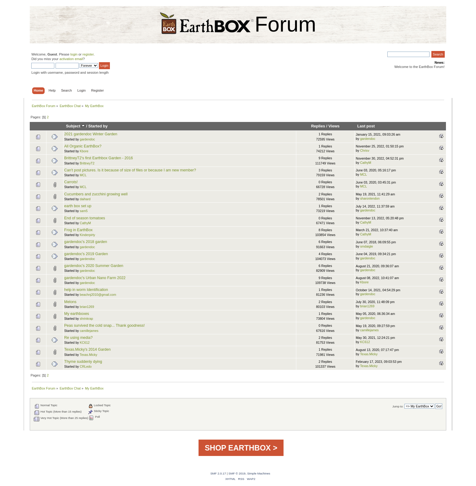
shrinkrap (86, 318)
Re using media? (78, 338)
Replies (318, 126)
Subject (75, 126)
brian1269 (87, 307)
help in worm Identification (86, 290)
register (88, 54)
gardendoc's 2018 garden (85, 242)
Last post (366, 126)
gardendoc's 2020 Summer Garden (93, 266)
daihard (85, 199)
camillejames (89, 330)
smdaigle (366, 246)
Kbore (84, 151)
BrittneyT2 (87, 163)
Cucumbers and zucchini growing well (96, 194)
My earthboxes (76, 314)
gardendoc (87, 139)
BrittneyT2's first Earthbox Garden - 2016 (98, 158)
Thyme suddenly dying (83, 361)
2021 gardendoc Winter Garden (90, 134)
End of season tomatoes (84, 218)
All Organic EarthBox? (83, 146)
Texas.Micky (88, 354)
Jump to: (397, 406)
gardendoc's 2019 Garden (86, 254)
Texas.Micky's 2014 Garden (87, 349)
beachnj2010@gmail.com (98, 294)
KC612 (85, 342)
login (74, 54)
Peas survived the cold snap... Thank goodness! (104, 325)
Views (334, 126)
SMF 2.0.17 (218, 473)
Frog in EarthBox (78, 230)
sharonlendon (369, 198)
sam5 (84, 211)
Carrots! (71, 182)
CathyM (365, 162)
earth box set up (77, 206)
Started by (98, 126)
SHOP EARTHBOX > (241, 448)
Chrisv (364, 150)
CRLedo (86, 366)
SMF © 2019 (237, 473)
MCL (83, 175)
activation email (71, 59)
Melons (70, 302)
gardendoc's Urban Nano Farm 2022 (95, 278)
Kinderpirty (87, 235)
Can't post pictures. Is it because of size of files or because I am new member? (130, 170)
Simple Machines (258, 473)
